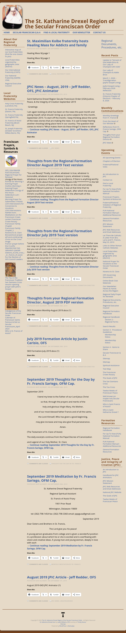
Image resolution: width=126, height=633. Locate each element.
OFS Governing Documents (109, 276)
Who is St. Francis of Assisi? (13, 332)
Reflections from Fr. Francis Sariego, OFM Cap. (112, 129)
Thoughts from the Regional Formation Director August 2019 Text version (59, 163)
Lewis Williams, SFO (63, 622)
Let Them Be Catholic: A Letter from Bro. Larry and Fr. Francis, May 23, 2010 (112, 238)
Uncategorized (66, 601)
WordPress (62, 626)
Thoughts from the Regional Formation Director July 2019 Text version (59, 233)
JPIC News (55, 148)
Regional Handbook (111, 317)
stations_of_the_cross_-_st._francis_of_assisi (15, 253)
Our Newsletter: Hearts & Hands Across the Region (110, 288)
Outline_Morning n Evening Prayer (13, 187)
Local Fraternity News (61, 74)
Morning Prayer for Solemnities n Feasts (14, 200)
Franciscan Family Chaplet (12, 224)
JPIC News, (56, 601)
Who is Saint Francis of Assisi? (111, 405)
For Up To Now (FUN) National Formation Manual (112, 191)
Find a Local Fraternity (108, 184)
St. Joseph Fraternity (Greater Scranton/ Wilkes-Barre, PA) (13, 130)
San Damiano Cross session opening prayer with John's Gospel (13, 285)
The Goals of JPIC (110, 378)
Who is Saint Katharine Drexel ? (111, 411)
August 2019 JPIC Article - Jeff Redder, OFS (61, 577)
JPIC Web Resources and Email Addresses (112, 230)
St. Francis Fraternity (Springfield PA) (14, 116)
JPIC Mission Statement (108, 225)
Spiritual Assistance (111, 365)
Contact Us (107, 180)
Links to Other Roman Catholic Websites (112, 246)
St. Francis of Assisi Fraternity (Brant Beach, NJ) (13, 122)
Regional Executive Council (13, 84)
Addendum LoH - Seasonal (12, 196)
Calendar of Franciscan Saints (12, 318)
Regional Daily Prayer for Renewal (112, 295)
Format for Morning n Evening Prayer (14, 182)
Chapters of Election (111, 161)
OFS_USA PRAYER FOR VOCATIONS (12, 171)
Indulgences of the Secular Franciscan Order (13, 313)
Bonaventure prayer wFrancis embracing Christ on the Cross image (13, 238)
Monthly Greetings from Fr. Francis (111, 116)
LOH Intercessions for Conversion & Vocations (14, 205)
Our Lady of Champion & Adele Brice (111, 72)
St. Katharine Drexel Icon (47, 622)
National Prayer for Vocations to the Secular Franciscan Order (111, 264)
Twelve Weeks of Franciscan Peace (110, 391)
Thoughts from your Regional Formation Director (73, 218)
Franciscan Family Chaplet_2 (12, 229)
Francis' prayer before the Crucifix (14, 244)
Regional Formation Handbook (111, 312)
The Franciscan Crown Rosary (109, 373)
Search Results (109, 326)
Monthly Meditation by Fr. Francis (66, 564)
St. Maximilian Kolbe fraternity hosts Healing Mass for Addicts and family (57, 43)
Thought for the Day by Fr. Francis (66, 464)
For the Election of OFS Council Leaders (14, 258)
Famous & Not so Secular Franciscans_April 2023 (12, 325)
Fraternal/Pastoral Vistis (110, 165)
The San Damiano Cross (110, 382)
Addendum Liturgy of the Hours (14, 191)
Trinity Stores (82, 622)
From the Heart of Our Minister (110, 122)
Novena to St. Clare (13, 232)
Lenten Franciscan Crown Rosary (13, 220)
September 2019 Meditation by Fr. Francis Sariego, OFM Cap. (61, 478)
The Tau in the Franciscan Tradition (14, 279)
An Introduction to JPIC (111, 175)
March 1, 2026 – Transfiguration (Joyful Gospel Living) (112, 80)
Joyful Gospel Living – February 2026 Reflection (112, 88)
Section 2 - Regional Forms (111, 320)
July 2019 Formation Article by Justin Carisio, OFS (57, 340)
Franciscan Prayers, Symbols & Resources (112, 198)
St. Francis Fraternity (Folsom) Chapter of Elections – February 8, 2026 (111, 97)
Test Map (107, 369)
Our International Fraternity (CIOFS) (12, 71)
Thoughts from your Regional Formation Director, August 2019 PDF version (60, 300)
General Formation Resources (111, 219)
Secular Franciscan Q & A (112, 354)
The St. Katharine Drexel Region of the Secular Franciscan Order (69, 24)
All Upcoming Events (111, 157)
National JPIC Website (112, 492)
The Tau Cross (109, 387)
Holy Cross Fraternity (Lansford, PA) (14, 104)
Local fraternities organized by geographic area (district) (12, 63)
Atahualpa (71, 626)
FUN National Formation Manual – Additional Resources (112, 443)
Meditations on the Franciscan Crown (13, 216)
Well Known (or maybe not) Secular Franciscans (111, 398)
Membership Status (110, 335)
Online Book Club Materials (110, 281)
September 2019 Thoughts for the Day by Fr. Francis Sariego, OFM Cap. (61, 381)
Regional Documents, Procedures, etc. (111, 44)
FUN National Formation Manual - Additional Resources (112, 212)
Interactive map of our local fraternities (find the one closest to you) (14, 53)
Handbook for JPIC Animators (111, 476)
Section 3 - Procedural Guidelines (112, 331)
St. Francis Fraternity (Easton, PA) (14, 110)
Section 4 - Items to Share (111, 348)
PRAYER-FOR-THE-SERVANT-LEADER (13, 249)
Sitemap (106, 358)
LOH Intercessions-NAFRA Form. (13, 211)
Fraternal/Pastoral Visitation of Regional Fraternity (112, 204)
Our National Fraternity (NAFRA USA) (12, 77)
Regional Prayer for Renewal (13, 176)
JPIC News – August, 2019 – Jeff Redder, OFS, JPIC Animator (59, 88)
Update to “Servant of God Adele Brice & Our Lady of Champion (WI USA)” (112, 63)
